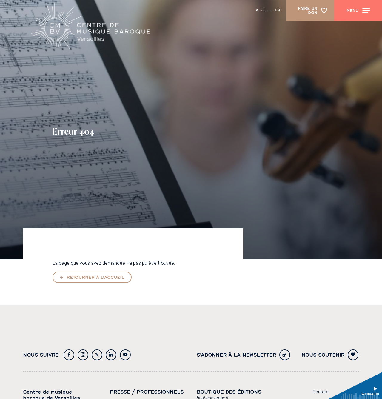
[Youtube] (125, 354)
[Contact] (320, 392)
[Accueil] (91, 26)
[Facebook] (69, 354)
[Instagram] (83, 354)
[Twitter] (97, 354)
